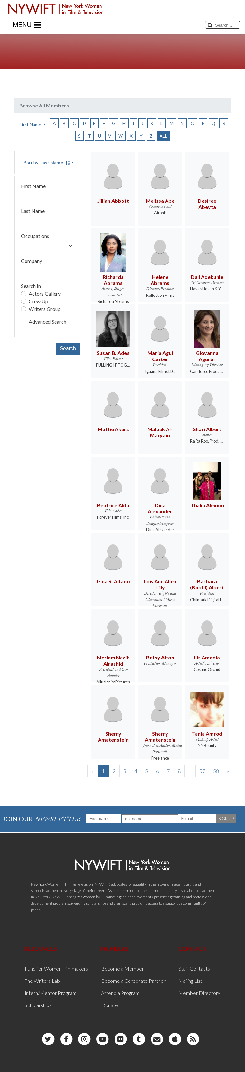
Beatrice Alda (113, 505)
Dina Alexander (160, 508)
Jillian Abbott (113, 201)
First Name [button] (31, 124)
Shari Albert (207, 429)
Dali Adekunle (207, 277)
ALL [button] (163, 135)
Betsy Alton (160, 657)
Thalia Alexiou (207, 505)
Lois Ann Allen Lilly (160, 584)
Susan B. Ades (113, 353)
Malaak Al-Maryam (160, 432)
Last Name (33, 211)
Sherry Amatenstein (113, 736)
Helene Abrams (160, 280)
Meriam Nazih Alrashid (113, 660)
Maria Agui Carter (160, 356)
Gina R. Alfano (113, 581)
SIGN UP (226, 818)
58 (216, 771)
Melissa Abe (160, 201)
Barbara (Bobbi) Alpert (207, 584)
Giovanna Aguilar (207, 356)
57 (202, 771)
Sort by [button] (47, 162)
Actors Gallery (45, 293)
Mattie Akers (113, 429)
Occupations (35, 236)
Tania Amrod (207, 733)
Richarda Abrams (113, 280)
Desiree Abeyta (207, 204)
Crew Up (38, 301)
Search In (31, 286)
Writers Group (45, 309)
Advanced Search (47, 322)
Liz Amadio (207, 657)
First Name (33, 186)
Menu (27, 25)
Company (31, 261)
